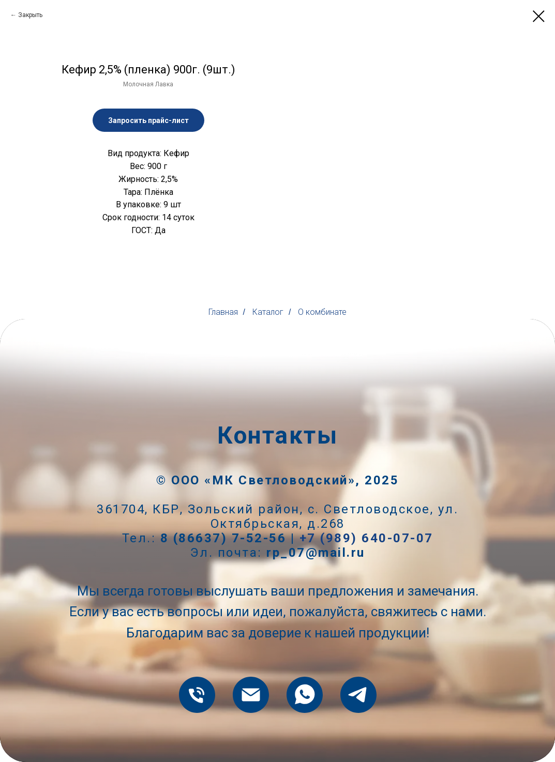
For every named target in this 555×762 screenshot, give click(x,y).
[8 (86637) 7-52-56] (197, 695)
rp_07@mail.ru (315, 552)
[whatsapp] (305, 695)
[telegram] (358, 695)
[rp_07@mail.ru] (251, 695)
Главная (223, 312)
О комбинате (322, 312)
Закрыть (30, 15)
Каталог (267, 312)
